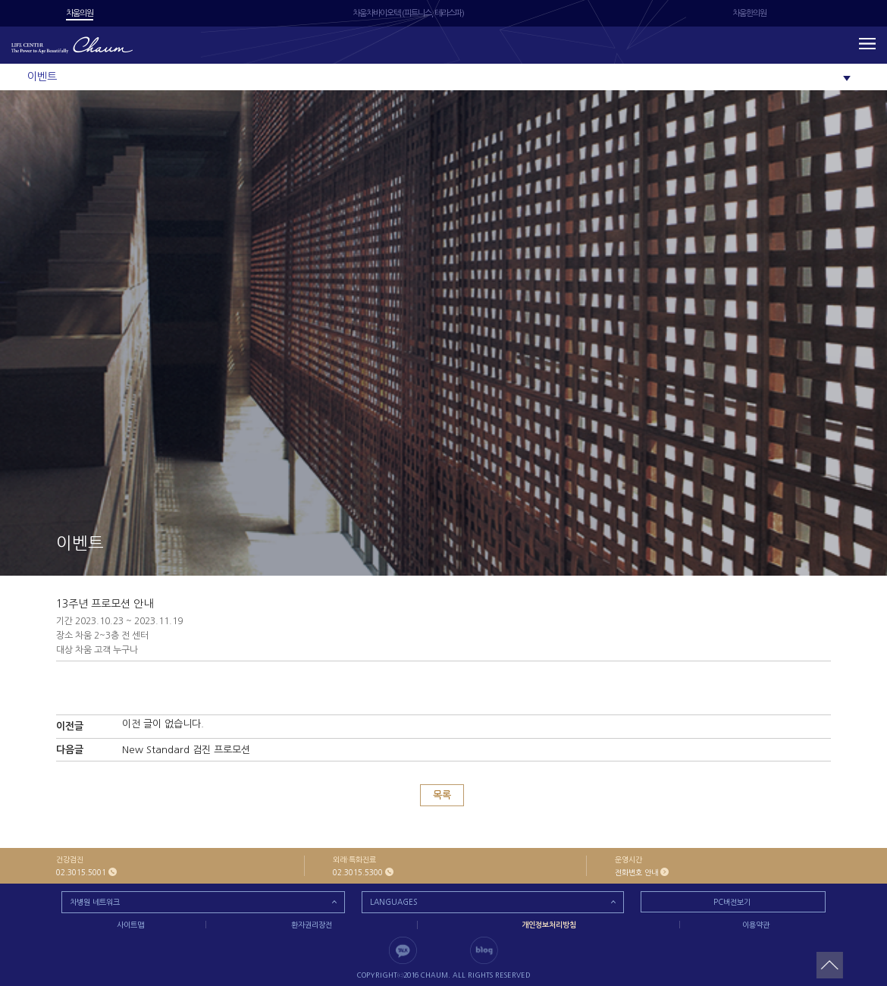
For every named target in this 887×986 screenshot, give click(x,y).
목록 (442, 795)
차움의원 (79, 13)
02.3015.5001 (81, 872)
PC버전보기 (732, 902)
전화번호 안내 (636, 872)
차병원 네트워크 (95, 902)
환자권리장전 (311, 924)
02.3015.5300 (358, 872)
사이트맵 (130, 924)
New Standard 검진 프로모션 (186, 750)
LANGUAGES (393, 902)
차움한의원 (749, 13)
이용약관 (755, 924)
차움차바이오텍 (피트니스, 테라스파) (408, 13)
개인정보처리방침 (549, 925)
